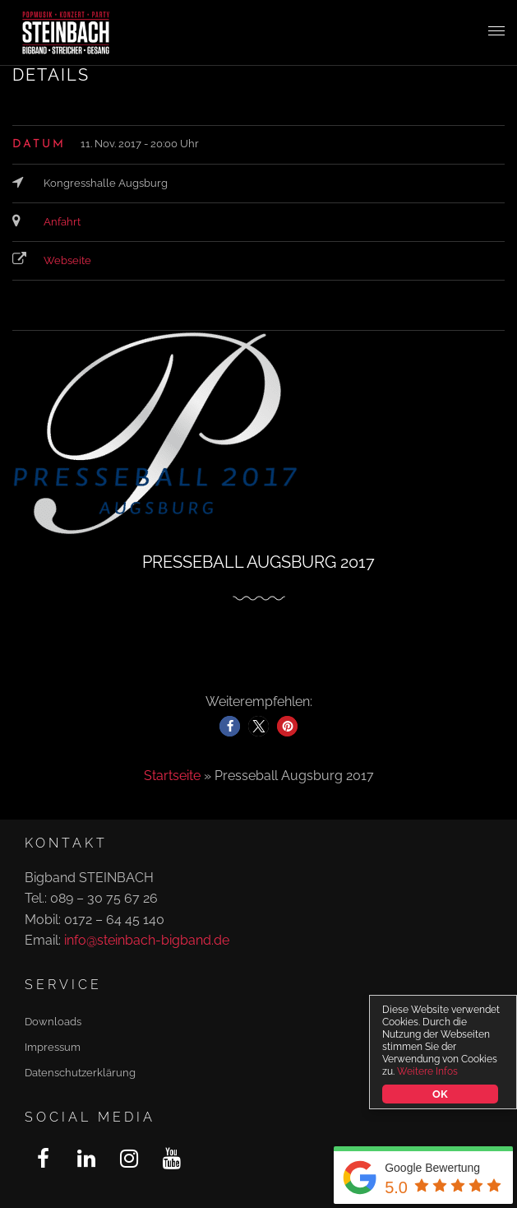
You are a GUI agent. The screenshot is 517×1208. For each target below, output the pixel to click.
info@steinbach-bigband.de (146, 940)
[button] (229, 726)
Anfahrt (62, 222)
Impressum (53, 1047)
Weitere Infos (427, 1071)
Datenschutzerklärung (80, 1072)
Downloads (53, 1021)
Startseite (172, 775)
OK (439, 1094)
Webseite (67, 260)
